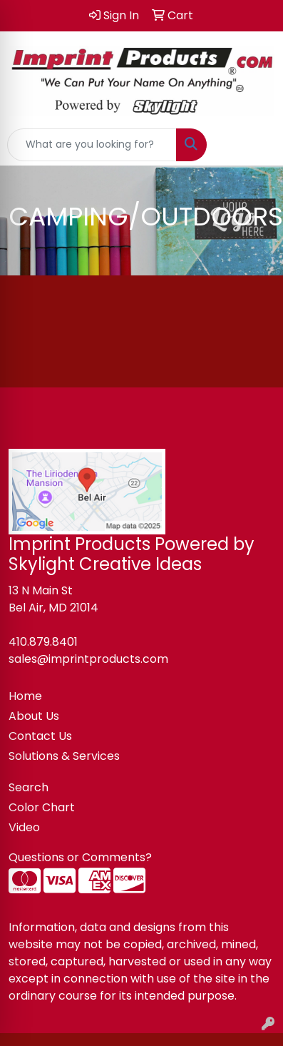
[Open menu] (254, 145)
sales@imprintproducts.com (88, 659)
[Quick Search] (92, 144)
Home (25, 696)
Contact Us (40, 736)
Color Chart (42, 807)
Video (24, 827)
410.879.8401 (43, 642)
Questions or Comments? (80, 857)
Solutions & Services (64, 756)
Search (28, 787)
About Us (34, 716)
